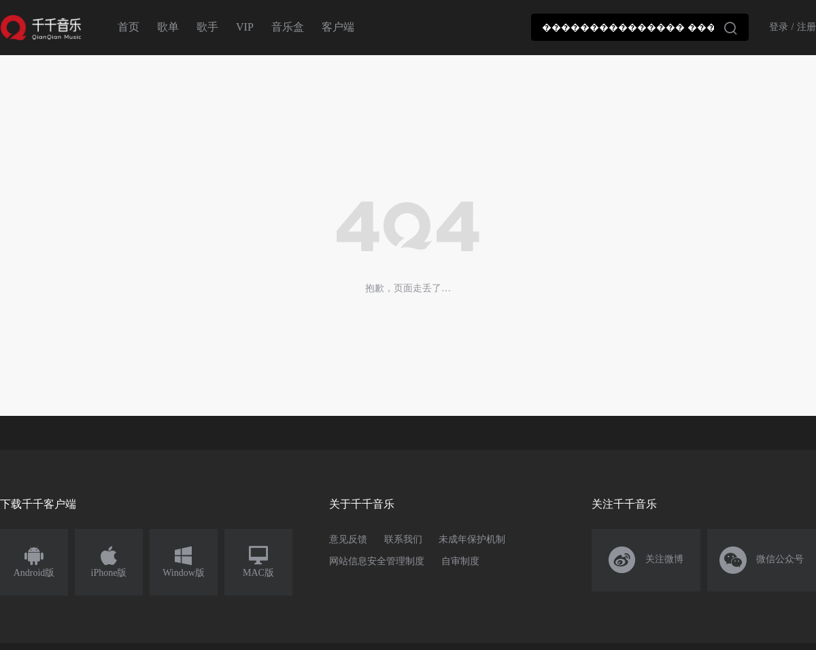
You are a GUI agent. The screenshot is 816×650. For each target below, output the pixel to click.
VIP (245, 27)
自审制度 (460, 561)
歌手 (207, 27)
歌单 (168, 27)
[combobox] (640, 27)
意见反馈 (348, 539)
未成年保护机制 (472, 539)
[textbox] (640, 27)
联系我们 (403, 539)
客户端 (338, 27)
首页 (128, 27)
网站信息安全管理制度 (376, 561)
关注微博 (646, 560)
